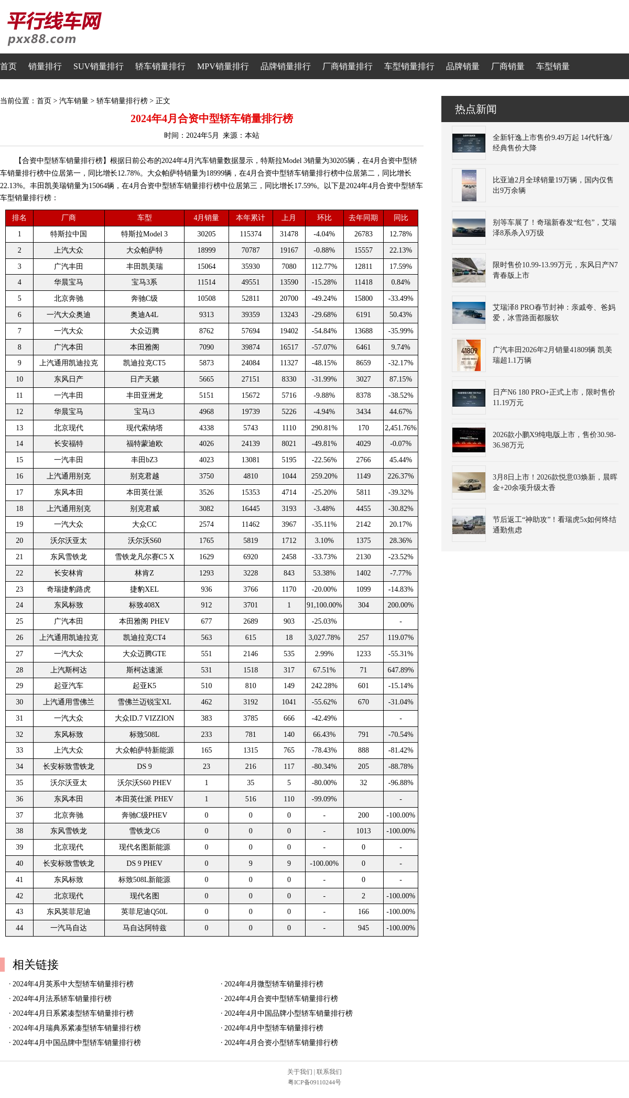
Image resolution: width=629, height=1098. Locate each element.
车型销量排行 (409, 66)
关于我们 (299, 1071)
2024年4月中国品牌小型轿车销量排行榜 (288, 1013)
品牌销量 (463, 66)
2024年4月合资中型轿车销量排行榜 (281, 999)
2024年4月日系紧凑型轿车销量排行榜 (73, 1013)
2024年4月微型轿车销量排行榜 (273, 984)
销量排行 (45, 66)
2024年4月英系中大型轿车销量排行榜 (73, 984)
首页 (8, 66)
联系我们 (329, 1071)
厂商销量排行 (347, 66)
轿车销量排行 (160, 66)
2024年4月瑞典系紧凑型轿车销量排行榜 (77, 1028)
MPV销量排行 (223, 66)
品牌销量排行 (286, 66)
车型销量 (553, 66)
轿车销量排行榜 (122, 101)
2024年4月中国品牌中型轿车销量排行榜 (77, 1043)
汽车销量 (74, 101)
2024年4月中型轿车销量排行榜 (273, 1028)
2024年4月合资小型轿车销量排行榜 (281, 1043)
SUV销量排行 (98, 66)
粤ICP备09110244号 (314, 1082)
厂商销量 (508, 66)
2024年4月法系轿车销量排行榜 (62, 999)
